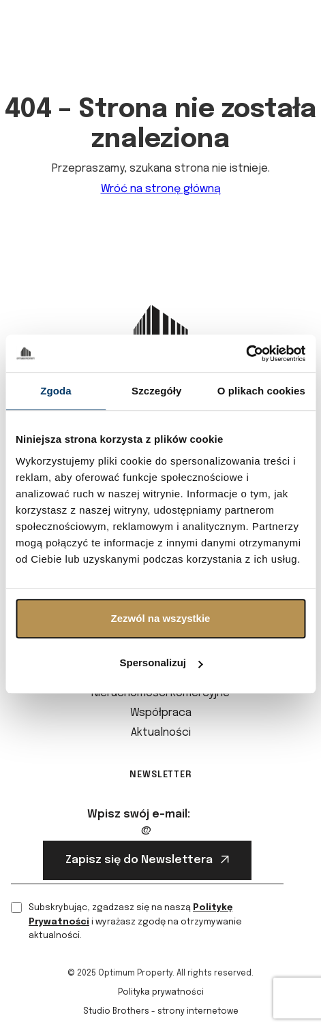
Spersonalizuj (160, 662)
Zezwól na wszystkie (161, 618)
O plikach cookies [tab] (261, 390)
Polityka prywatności (161, 992)
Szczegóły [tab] (156, 390)
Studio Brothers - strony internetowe (161, 1012)
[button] (299, 32)
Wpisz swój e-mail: (138, 814)
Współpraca (161, 713)
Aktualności (161, 732)
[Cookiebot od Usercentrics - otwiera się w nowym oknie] (245, 353)
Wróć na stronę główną (161, 189)
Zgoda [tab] (56, 390)
